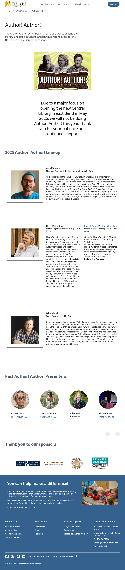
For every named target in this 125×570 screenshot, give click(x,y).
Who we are (63, 4)
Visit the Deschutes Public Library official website (50, 556)
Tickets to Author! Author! (76, 533)
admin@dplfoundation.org (106, 542)
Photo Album (17, 416)
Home (8, 11)
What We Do (21, 11)
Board (37, 530)
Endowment (69, 530)
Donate (113, 4)
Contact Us (40, 526)
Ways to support (82, 4)
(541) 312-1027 (100, 546)
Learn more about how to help (21, 507)
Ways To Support (72, 526)
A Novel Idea (11, 530)
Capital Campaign (13, 533)
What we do (46, 4)
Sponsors (39, 533)
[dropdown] (48, 4)
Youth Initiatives (12, 537)
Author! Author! (12, 526)
